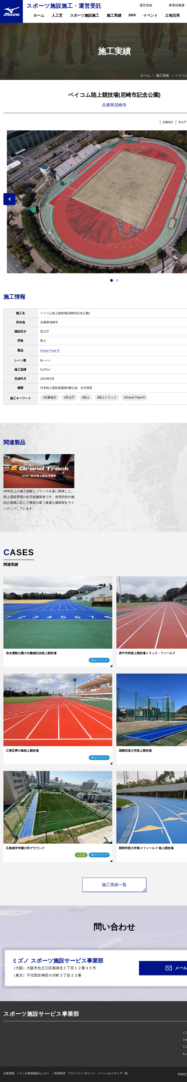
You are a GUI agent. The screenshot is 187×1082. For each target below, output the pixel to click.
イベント (150, 15)
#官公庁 (69, 397)
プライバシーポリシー (81, 1073)
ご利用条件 (59, 1073)
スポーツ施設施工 (84, 15)
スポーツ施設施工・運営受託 (64, 6)
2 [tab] (117, 280)
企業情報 (8, 1073)
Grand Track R (50, 350)
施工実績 (114, 15)
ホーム (38, 15)
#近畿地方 (49, 397)
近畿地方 (168, 122)
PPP (132, 15)
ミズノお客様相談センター (33, 1073)
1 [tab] (111, 280)
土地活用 (172, 15)
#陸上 (86, 397)
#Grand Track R (134, 397)
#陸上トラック (107, 397)
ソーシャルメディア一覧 (113, 1073)
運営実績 (145, 5)
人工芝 (57, 15)
